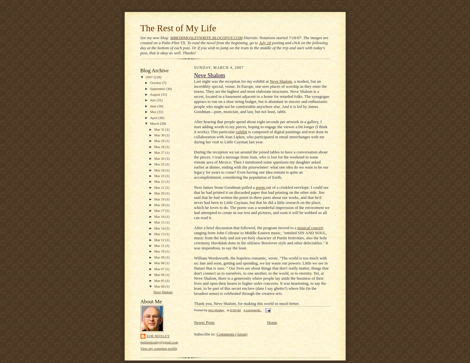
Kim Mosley (158, 336)
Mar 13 (159, 234)
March (155, 123)
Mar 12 (159, 240)
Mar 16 (159, 216)
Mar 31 (159, 129)
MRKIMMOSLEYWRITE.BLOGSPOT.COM (206, 37)
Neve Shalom (163, 292)
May (153, 112)
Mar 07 (159, 269)
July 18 (265, 42)
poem (261, 187)
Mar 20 (159, 193)
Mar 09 (159, 257)
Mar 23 (159, 176)
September (158, 89)
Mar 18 (159, 205)
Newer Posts (204, 322)
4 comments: (253, 310)
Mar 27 (159, 152)
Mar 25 (159, 164)
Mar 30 (159, 135)
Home (272, 322)
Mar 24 (159, 170)
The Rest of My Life (178, 28)
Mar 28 (159, 147)
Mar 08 (159, 263)
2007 (150, 77)
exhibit (241, 131)
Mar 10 (159, 251)
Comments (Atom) (232, 334)
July (153, 100)
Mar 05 (159, 281)
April (154, 118)
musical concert (310, 227)
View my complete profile (158, 348)
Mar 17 (159, 210)
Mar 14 (159, 228)
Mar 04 (159, 286)
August (155, 94)
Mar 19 (159, 199)
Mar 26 (159, 158)
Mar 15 (159, 222)
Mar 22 (159, 181)
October (156, 83)
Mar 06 (159, 275)
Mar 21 (159, 187)
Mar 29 (159, 141)
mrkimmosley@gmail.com (159, 342)
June (153, 106)
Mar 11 (159, 245)
